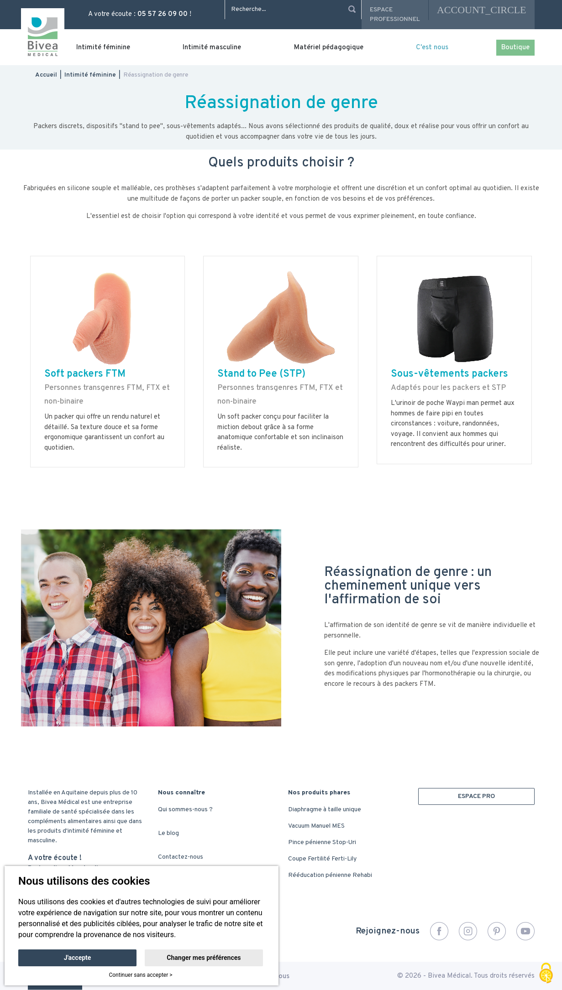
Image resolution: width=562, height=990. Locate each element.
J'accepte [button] (77, 957)
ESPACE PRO (476, 796)
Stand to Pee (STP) (261, 374)
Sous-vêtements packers (449, 374)
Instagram (468, 931)
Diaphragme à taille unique (324, 810)
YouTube (525, 931)
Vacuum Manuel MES (316, 826)
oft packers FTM (88, 374)
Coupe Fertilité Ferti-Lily (322, 859)
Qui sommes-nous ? (185, 810)
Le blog (168, 833)
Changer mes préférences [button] (204, 957)
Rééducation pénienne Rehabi (330, 875)
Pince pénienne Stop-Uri (322, 842)
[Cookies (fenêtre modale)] (546, 974)
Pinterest (497, 931)
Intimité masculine (212, 47)
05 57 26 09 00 (162, 14)
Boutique (515, 47)
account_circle (481, 10)
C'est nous (432, 47)
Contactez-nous (180, 857)
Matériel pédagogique (328, 47)
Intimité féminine (103, 47)
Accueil (46, 75)
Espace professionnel (395, 14)
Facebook (439, 931)
